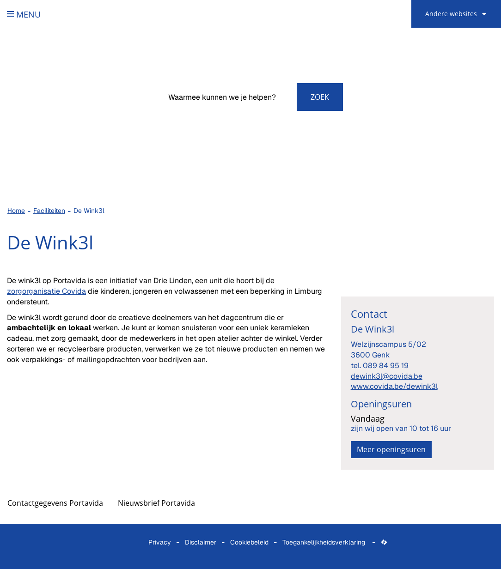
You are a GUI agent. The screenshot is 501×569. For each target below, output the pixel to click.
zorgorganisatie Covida (46, 291)
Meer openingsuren (391, 449)
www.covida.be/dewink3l (394, 386)
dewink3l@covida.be (386, 376)
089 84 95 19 (386, 365)
